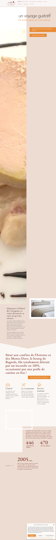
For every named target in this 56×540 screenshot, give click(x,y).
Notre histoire (25, 1)
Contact (32, 4)
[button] (53, 524)
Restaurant (39, 1)
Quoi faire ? (26, 4)
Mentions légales (50, 537)
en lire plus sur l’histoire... (39, 377)
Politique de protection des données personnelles (38, 537)
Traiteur (45, 1)
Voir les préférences (50, 535)
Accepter (32, 535)
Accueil (19, 1)
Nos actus (20, 4)
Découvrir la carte (41, 35)
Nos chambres (33, 1)
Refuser (40, 535)
